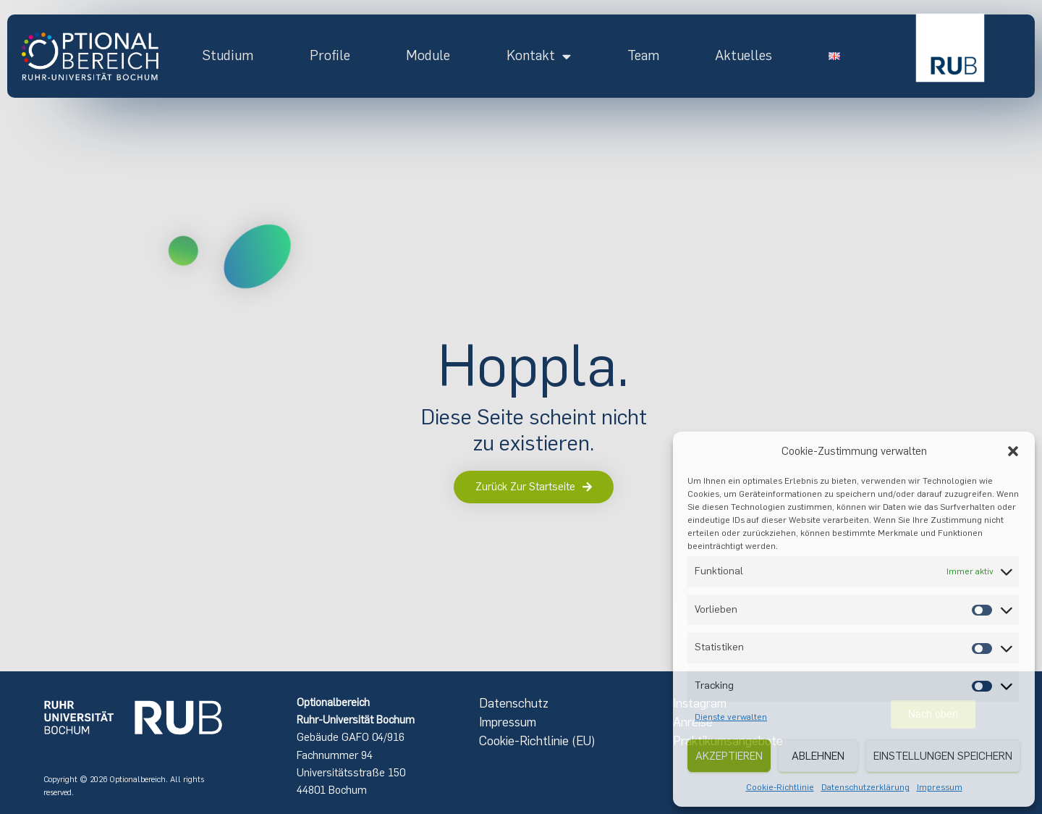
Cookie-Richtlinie (780, 787)
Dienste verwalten (731, 717)
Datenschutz (513, 703)
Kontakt (539, 56)
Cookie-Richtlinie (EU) (537, 741)
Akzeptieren (729, 756)
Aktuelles (743, 55)
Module (428, 55)
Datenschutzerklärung (865, 787)
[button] (1013, 451)
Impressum (939, 787)
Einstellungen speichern (942, 756)
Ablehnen (818, 756)
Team (643, 55)
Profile (330, 55)
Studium (227, 55)
